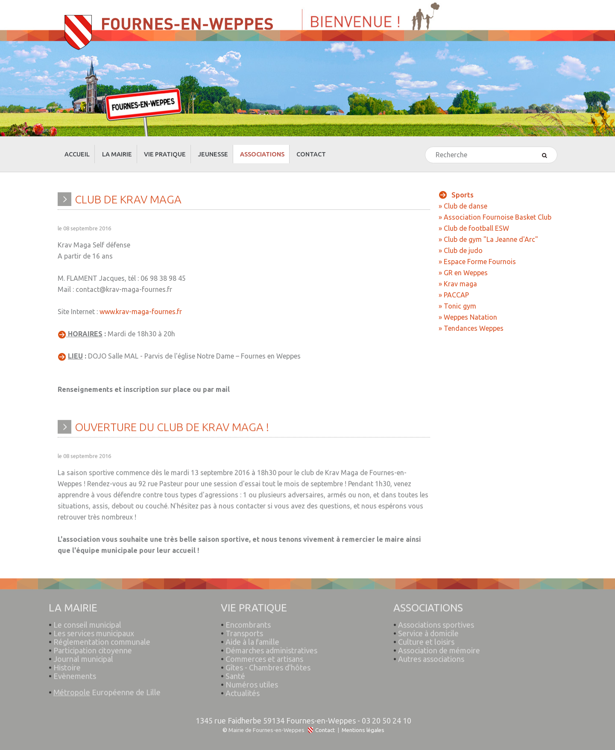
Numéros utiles (252, 672)
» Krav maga (458, 276)
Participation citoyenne (93, 638)
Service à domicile (428, 621)
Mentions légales (363, 722)
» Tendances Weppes (471, 320)
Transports (245, 621)
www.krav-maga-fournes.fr (141, 304)
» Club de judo (461, 243)
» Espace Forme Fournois (477, 254)
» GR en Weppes (463, 265)
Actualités (243, 680)
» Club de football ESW (474, 220)
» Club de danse (463, 198)
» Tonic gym (457, 298)
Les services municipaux (92, 621)
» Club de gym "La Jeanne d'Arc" (488, 231)
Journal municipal (84, 646)
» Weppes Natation (468, 309)
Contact (325, 722)
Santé (236, 663)
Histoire (67, 655)
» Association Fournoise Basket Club (495, 209)
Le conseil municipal (88, 612)
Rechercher (425, 139)
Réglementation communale (102, 629)
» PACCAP (454, 287)
